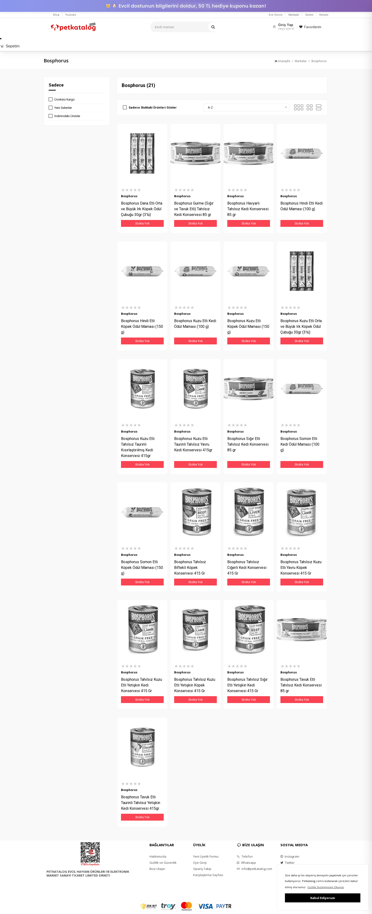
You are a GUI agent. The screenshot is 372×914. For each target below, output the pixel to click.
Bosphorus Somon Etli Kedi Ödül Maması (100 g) (299, 444)
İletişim (323, 14)
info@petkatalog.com (254, 869)
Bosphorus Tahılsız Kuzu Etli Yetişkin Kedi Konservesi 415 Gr (141, 686)
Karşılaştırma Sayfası (208, 875)
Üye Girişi (200, 863)
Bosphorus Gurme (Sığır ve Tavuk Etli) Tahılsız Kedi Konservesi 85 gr (194, 209)
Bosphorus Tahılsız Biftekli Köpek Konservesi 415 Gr (190, 568)
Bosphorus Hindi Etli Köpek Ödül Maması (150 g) (142, 327)
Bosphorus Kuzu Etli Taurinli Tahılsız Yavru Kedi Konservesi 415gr (193, 444)
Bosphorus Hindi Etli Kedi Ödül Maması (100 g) (301, 206)
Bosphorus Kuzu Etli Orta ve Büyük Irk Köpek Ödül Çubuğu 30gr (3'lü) (301, 327)
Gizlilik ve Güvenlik (163, 863)
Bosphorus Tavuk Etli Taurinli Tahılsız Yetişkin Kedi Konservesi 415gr (140, 803)
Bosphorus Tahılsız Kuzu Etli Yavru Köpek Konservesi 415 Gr (300, 568)
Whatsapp (246, 863)
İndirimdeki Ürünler (67, 116)
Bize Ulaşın (157, 869)
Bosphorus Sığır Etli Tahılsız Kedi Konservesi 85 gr (248, 444)
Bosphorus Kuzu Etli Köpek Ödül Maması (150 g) (248, 327)
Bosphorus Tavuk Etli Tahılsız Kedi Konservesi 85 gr (301, 686)
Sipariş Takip (202, 869)
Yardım (309, 14)
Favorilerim (310, 27)
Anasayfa (282, 61)
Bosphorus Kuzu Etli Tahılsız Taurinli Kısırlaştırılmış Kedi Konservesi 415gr (137, 447)
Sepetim (10, 46)
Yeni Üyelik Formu (206, 857)
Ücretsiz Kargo (64, 99)
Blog (56, 14)
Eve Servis (276, 14)
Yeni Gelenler (63, 108)
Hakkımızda (157, 857)
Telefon (245, 857)
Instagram (289, 857)
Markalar (293, 14)
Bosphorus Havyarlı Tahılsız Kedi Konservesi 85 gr (248, 209)
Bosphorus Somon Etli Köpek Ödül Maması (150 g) (142, 568)
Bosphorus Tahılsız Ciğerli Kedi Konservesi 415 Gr (246, 568)
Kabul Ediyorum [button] (322, 898)
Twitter (287, 863)
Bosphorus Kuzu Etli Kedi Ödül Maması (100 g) (195, 324)
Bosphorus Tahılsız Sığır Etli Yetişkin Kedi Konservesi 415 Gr (247, 686)
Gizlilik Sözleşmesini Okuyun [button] (325, 887)
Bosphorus (319, 61)
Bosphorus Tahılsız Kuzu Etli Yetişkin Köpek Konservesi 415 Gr (194, 686)
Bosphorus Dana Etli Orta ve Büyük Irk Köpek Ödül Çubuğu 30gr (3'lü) (141, 209)
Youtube (70, 14)
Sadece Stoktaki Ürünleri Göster (153, 107)
